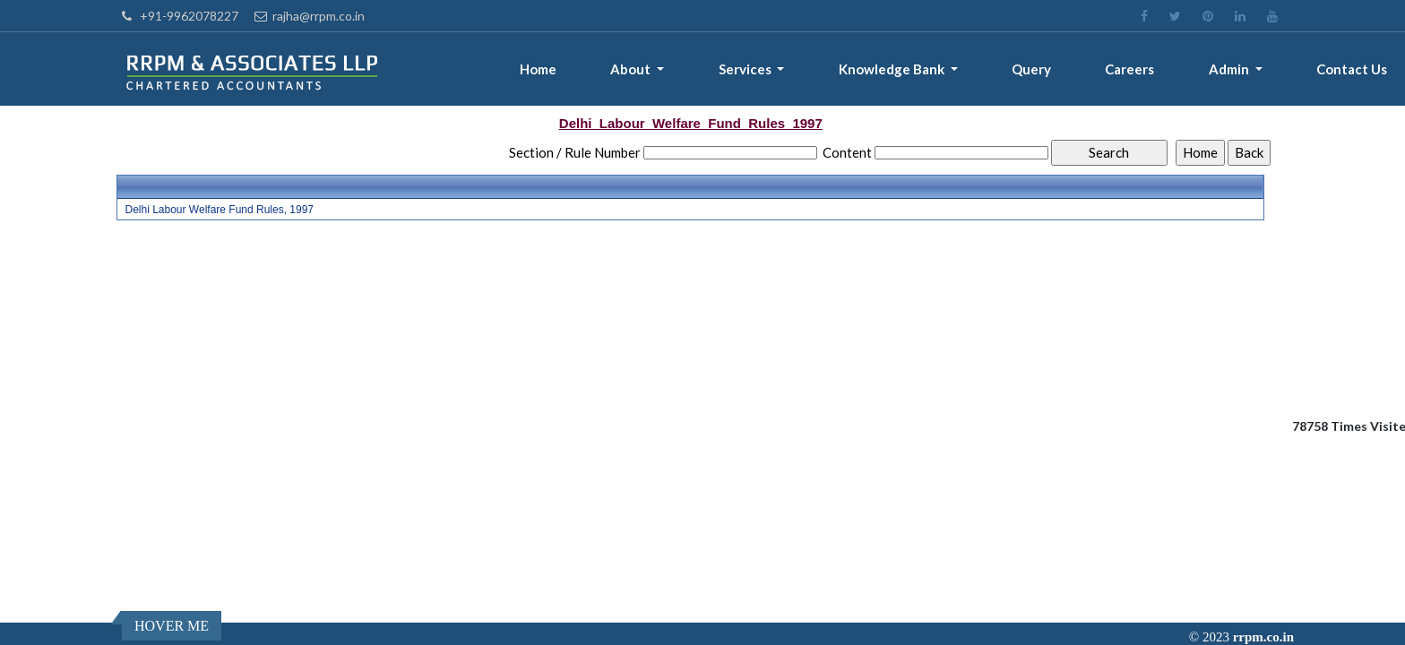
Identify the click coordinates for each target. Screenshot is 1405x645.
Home (538, 69)
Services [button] (746, 69)
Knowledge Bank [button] (893, 69)
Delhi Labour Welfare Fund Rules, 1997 (219, 209)
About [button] (631, 69)
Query (1031, 69)
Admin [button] (1230, 69)
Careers (1129, 69)
